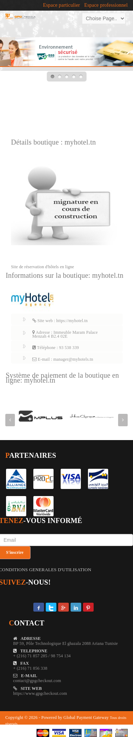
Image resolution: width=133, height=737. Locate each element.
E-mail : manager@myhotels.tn (62, 359)
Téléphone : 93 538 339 (55, 347)
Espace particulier (61, 5)
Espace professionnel (106, 5)
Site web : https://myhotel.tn (60, 320)
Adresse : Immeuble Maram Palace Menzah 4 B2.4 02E (65, 334)
